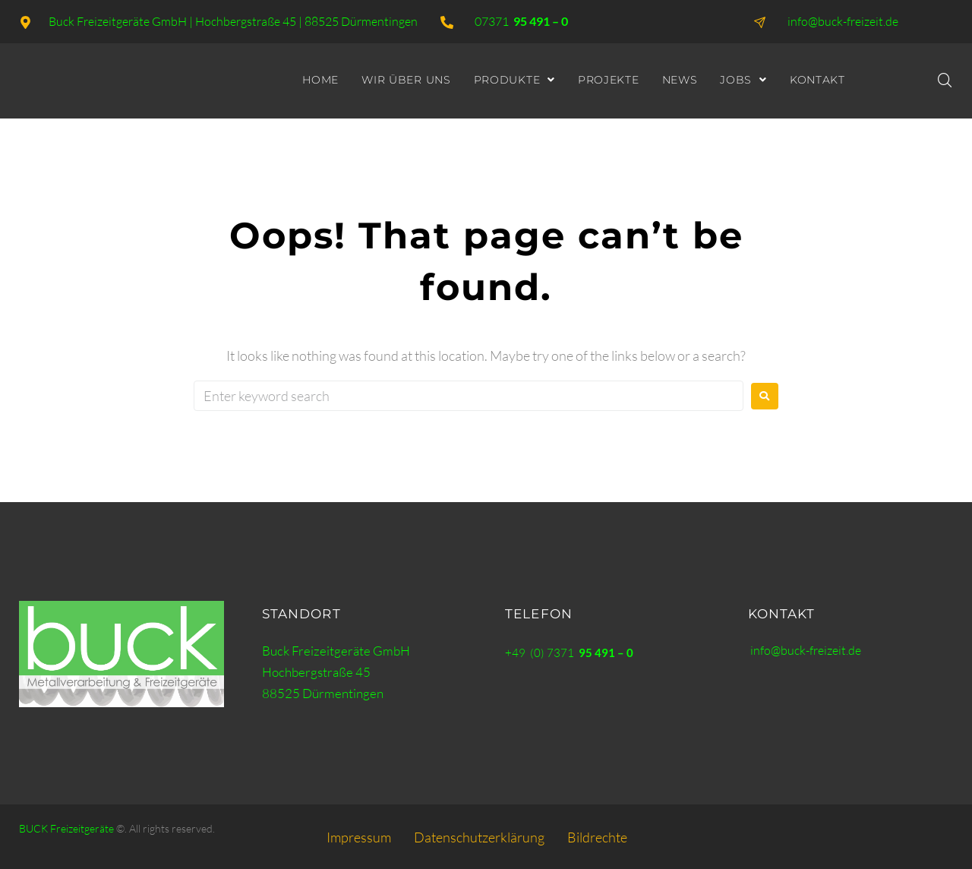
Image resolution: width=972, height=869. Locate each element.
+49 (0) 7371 (569, 652)
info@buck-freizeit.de (808, 650)
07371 (521, 21)
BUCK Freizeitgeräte (66, 828)
